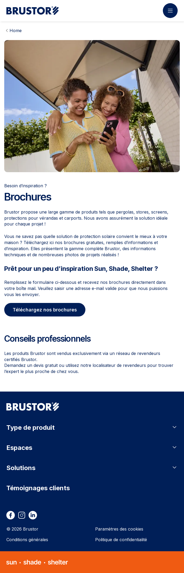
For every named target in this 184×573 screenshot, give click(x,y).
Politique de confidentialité (121, 539)
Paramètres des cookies (119, 529)
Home (16, 30)
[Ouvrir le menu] (170, 10)
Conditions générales (27, 539)
